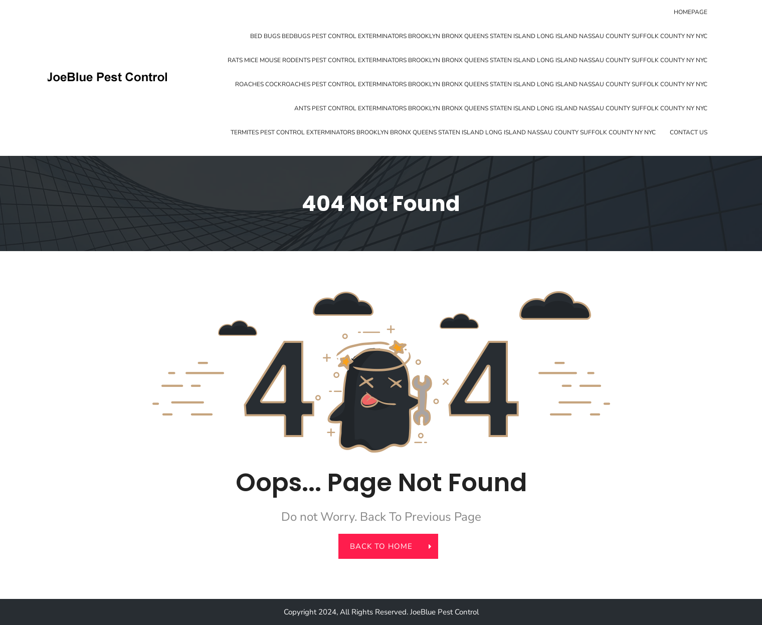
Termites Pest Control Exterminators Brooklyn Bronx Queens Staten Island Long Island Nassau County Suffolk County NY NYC (443, 132)
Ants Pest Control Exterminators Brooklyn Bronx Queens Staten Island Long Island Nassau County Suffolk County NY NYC (500, 108)
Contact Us (688, 132)
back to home (387, 546)
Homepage (690, 12)
